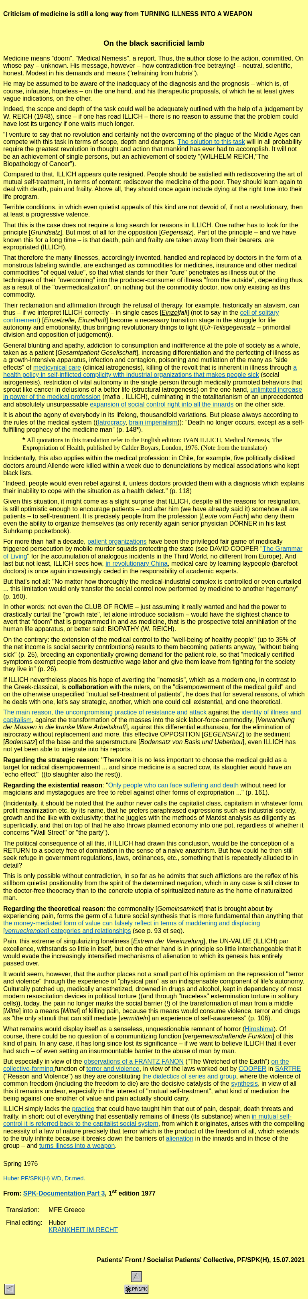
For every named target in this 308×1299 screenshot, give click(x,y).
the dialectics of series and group (189, 1076)
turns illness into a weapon (77, 1145)
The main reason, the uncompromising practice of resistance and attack (105, 712)
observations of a (111, 1061)
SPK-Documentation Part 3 (64, 1193)
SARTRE (288, 1068)
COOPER (252, 1068)
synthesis (244, 1083)
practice (83, 1108)
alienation (180, 1138)
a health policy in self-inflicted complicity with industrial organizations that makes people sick (150, 371)
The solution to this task (211, 141)
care (57, 367)
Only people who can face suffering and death (173, 785)
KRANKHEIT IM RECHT (83, 1229)
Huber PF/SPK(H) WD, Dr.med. (44, 1178)
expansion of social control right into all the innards (161, 404)
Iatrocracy (112, 422)
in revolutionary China (136, 563)
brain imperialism (153, 422)
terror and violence (113, 1068)
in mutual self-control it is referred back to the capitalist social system (147, 1120)
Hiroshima (259, 1029)
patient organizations (117, 541)
